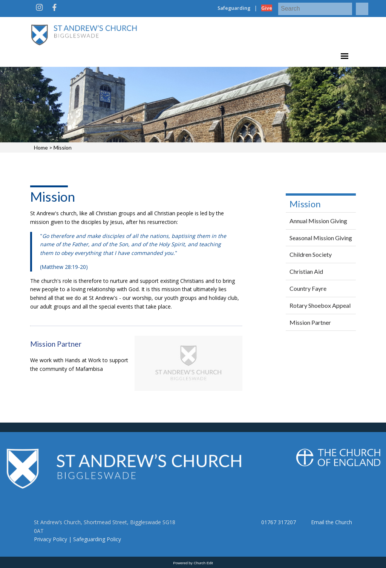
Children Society (311, 254)
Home (41, 147)
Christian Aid (306, 271)
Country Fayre (308, 288)
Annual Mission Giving (318, 220)
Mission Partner (55, 344)
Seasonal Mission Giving (321, 237)
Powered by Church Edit (193, 563)
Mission (63, 147)
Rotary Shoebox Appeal (320, 305)
